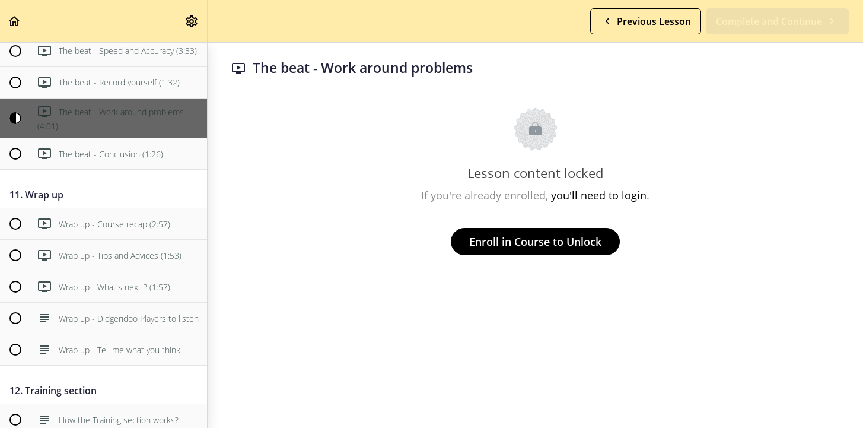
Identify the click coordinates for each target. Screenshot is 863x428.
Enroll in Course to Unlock (535, 241)
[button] (15, 21)
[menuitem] (192, 21)
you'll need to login (599, 195)
